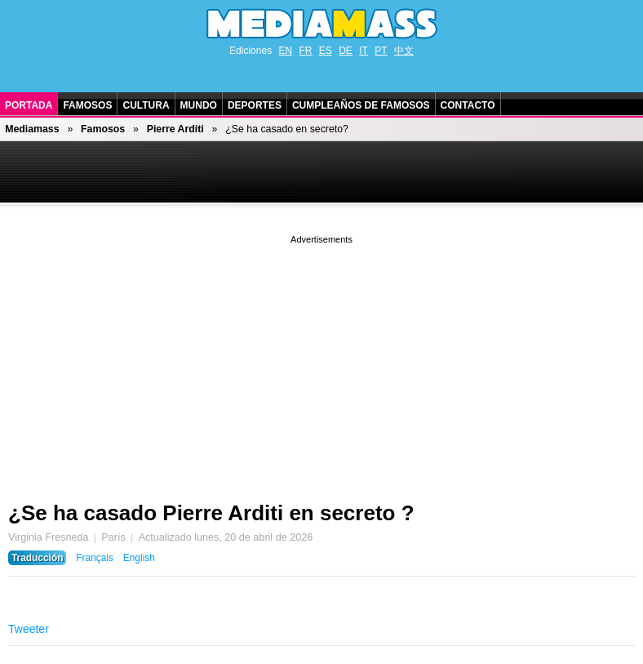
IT (363, 50)
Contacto (468, 105)
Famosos (87, 105)
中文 (404, 50)
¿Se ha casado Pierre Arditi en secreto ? (211, 513)
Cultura (145, 105)
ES (325, 50)
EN (285, 50)
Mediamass (32, 129)
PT (381, 50)
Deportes (255, 105)
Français (94, 558)
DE (346, 50)
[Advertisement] (321, 361)
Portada (28, 105)
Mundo (198, 105)
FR (305, 50)
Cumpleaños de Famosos (361, 105)
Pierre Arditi (175, 129)
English (139, 558)
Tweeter (28, 628)
